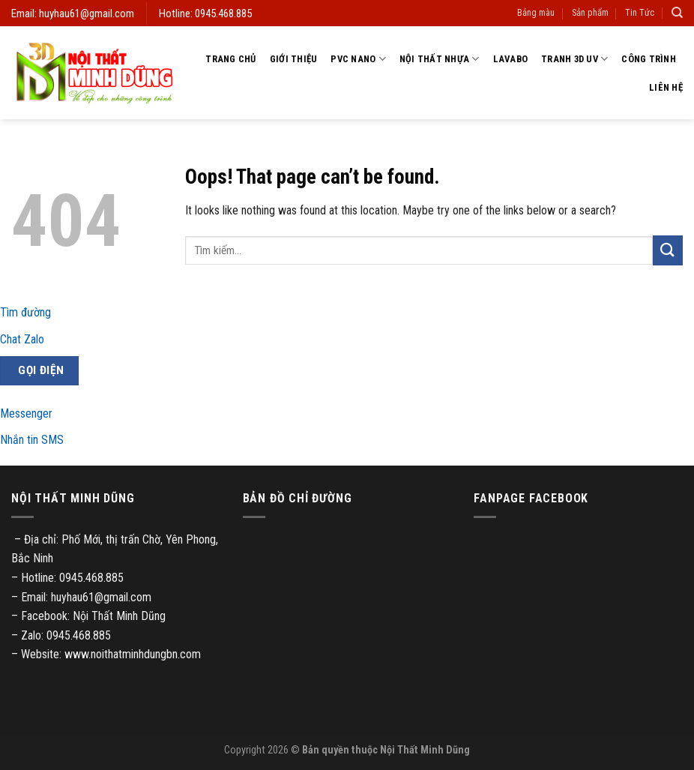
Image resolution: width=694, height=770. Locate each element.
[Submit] (668, 250)
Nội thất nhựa (439, 59)
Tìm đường (25, 312)
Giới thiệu (294, 58)
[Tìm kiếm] (677, 12)
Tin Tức (639, 12)
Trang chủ (230, 58)
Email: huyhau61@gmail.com (72, 13)
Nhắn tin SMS (32, 440)
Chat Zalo (22, 339)
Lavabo (510, 58)
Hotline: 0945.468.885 (205, 13)
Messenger (26, 413)
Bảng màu (536, 12)
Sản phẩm (590, 12)
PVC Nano (358, 59)
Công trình (648, 58)
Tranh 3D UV (574, 59)
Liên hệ (666, 87)
